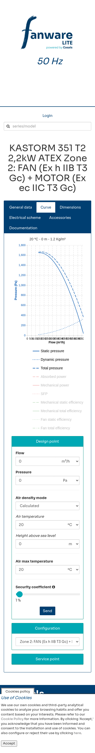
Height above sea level (35, 535)
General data (20, 207)
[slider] (20, 594)
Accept (9, 743)
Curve (45, 207)
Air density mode (31, 498)
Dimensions (70, 207)
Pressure (23, 472)
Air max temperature (34, 561)
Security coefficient (33, 587)
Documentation (23, 228)
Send (47, 611)
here (77, 733)
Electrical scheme (25, 217)
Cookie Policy (12, 719)
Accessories (60, 217)
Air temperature (30, 516)
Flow (20, 453)
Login (47, 115)
